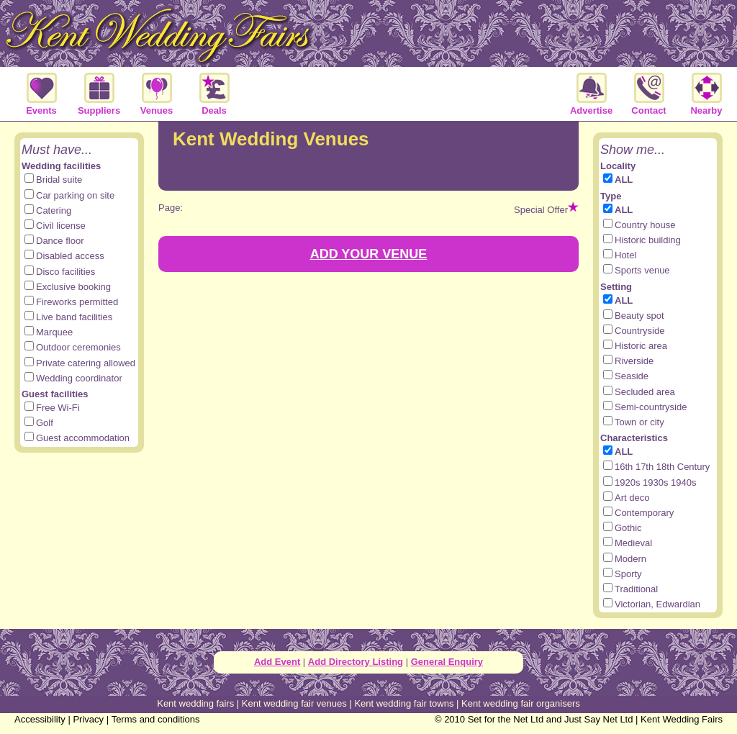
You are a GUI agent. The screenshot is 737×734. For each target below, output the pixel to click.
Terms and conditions (156, 719)
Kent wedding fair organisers (520, 703)
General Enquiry (447, 661)
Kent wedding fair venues (294, 703)
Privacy (88, 719)
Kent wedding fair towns (403, 703)
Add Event (277, 661)
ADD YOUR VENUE (369, 254)
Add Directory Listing (355, 661)
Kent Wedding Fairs (682, 719)
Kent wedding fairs (195, 703)
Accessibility (39, 719)
